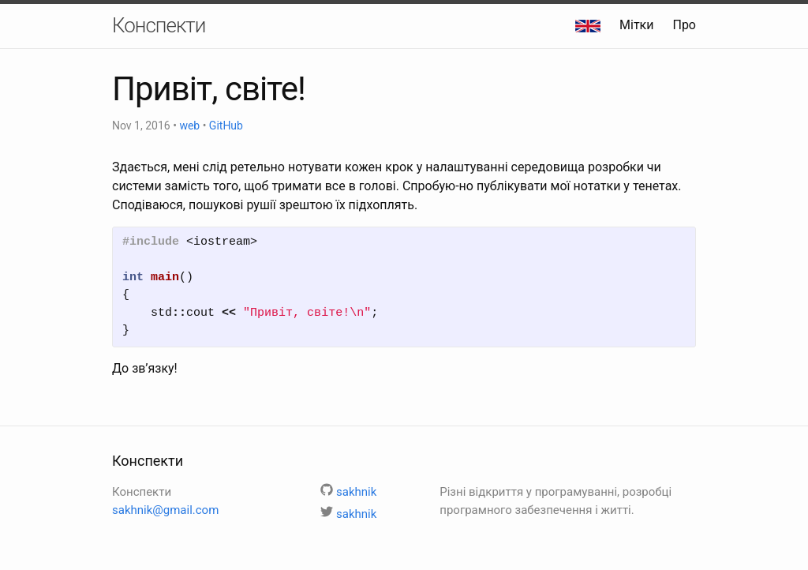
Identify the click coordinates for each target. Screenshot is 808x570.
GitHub (226, 125)
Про (684, 24)
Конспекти (158, 25)
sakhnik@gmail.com (165, 510)
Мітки (636, 24)
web (189, 125)
